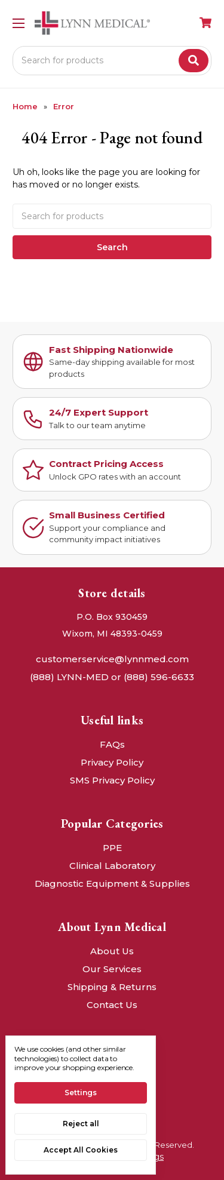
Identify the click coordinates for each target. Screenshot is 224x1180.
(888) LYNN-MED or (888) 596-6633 (112, 677)
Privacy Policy (112, 762)
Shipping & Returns (112, 986)
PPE (112, 847)
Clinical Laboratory (112, 865)
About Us (112, 951)
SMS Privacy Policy (112, 780)
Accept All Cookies (81, 1149)
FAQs (112, 744)
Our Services (112, 969)
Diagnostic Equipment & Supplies (112, 883)
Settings (81, 1092)
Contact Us (112, 1004)
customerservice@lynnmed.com (112, 659)
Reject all (81, 1123)
